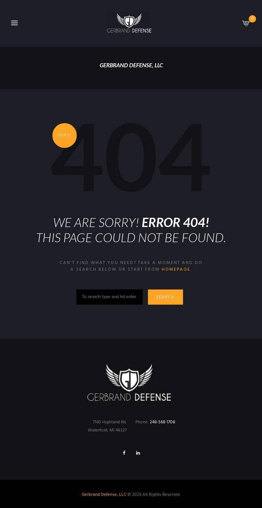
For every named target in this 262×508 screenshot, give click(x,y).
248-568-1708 (162, 422)
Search (165, 297)
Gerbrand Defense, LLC (104, 494)
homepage (176, 269)
